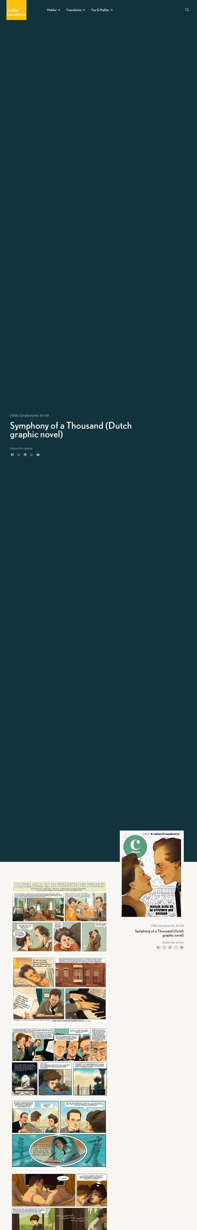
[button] (12, 454)
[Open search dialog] (187, 10)
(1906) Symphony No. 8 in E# (29, 415)
